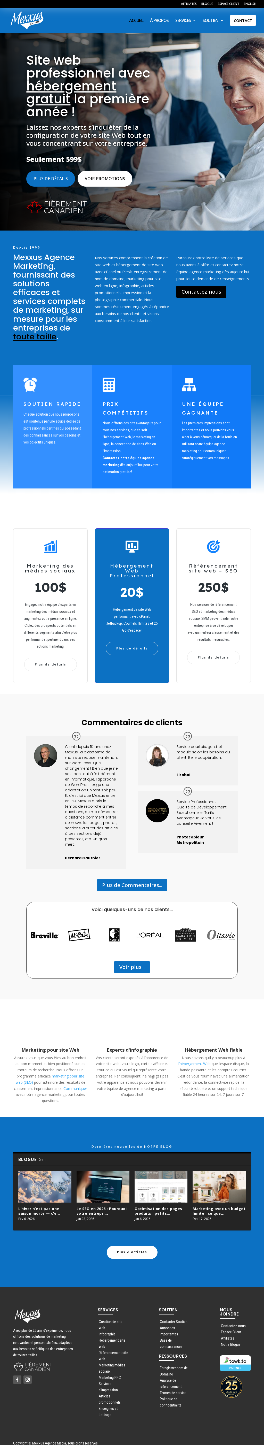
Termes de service (173, 1383)
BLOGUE (207, 4)
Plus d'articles (132, 1243)
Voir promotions (105, 174)
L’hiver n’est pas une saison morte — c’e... (39, 1206)
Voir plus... (132, 962)
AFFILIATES (189, 4)
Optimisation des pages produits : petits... (158, 1206)
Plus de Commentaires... (132, 880)
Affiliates (227, 1329)
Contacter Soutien (173, 1312)
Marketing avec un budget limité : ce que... (219, 1206)
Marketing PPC (110, 1368)
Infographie (107, 1325)
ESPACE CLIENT (228, 4)
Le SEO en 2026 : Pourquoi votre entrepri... (102, 1206)
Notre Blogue (231, 1335)
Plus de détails (51, 174)
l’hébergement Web (194, 1059)
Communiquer (75, 1084)
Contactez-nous (201, 287)
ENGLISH (250, 4)
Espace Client (231, 1323)
